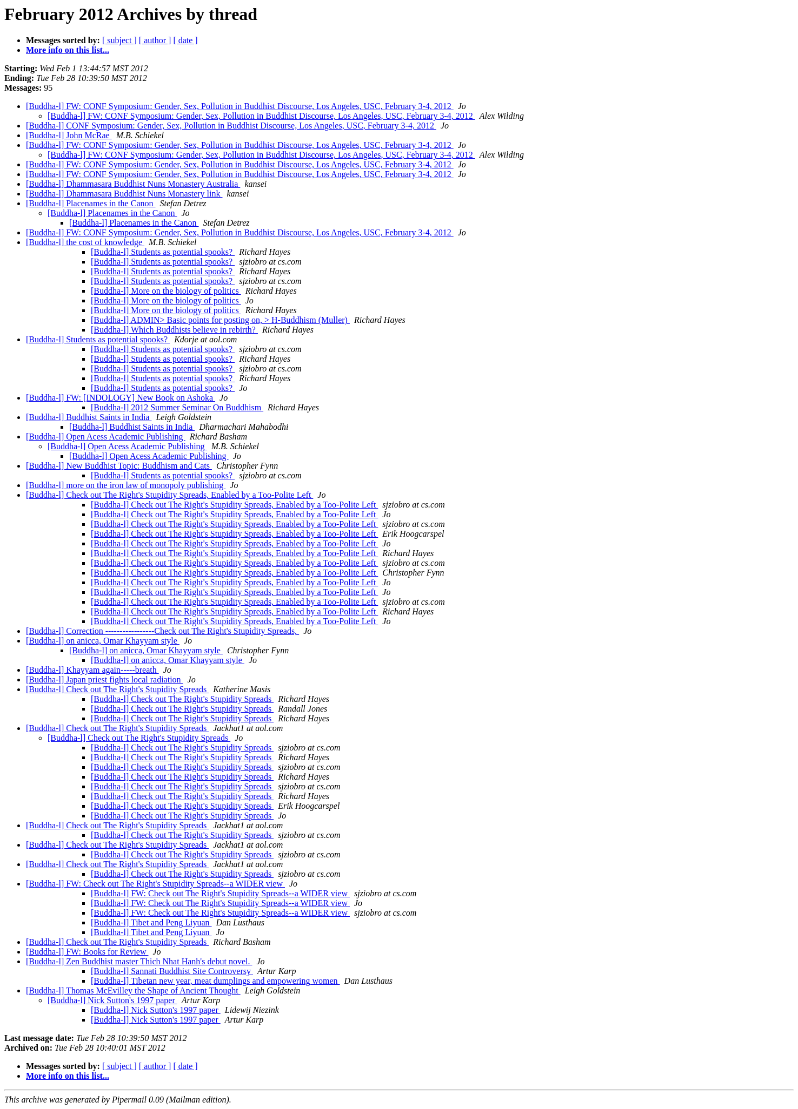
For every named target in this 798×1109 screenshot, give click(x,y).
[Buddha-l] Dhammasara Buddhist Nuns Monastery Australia (133, 183)
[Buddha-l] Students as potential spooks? (163, 251)
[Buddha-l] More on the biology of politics (166, 290)
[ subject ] (119, 40)
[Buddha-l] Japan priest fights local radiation (104, 679)
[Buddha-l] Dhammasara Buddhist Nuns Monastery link (124, 193)
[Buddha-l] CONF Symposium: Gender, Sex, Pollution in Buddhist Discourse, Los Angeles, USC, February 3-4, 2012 (231, 125)
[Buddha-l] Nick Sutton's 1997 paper (112, 1000)
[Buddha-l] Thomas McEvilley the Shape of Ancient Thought (133, 990)
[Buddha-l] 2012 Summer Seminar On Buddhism (177, 407)
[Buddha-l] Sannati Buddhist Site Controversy (172, 971)
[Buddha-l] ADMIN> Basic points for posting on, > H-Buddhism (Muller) (220, 319)
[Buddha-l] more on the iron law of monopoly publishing (125, 485)
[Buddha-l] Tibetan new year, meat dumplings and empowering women (215, 980)
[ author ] (155, 40)
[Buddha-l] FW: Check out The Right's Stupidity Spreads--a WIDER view (155, 883)
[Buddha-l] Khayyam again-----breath (92, 669)
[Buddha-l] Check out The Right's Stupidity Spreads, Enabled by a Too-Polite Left (169, 494)
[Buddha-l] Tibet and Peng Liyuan (151, 922)
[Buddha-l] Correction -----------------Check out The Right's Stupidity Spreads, (162, 630)
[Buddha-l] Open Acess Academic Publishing (105, 436)
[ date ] (185, 40)
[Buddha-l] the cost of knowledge (85, 242)
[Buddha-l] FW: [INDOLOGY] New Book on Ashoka (120, 397)
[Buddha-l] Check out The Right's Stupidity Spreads (117, 689)
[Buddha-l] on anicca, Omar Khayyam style (102, 640)
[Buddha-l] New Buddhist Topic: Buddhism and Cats (119, 465)
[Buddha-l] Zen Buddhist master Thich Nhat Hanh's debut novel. (139, 961)
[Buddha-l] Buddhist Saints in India (88, 417)
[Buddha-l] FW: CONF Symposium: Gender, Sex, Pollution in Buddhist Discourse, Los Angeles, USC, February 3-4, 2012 (240, 106)
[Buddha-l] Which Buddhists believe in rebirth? (174, 329)
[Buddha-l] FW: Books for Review (87, 951)
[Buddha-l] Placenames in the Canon (91, 203)
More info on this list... (67, 50)
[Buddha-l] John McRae (69, 135)
